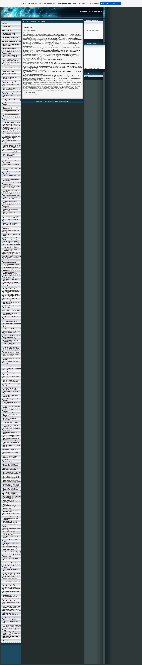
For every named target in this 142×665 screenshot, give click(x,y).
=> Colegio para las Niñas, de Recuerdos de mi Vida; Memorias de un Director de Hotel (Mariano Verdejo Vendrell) (12, 465)
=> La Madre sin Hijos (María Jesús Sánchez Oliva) (11, 514)
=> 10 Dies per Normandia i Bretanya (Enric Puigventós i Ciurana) (11, 284)
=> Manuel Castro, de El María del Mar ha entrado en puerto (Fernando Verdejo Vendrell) (11, 484)
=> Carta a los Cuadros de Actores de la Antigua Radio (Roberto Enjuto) (10, 107)
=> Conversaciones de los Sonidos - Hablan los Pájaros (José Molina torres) (11, 548)
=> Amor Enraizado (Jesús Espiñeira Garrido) (10, 510)
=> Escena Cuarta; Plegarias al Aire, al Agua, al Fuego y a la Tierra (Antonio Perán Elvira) (11, 246)
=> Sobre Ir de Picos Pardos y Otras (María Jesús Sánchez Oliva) (11, 442)
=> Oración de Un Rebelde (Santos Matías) (10, 78)
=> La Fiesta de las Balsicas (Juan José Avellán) (11, 355)
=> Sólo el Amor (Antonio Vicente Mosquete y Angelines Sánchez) (11, 130)
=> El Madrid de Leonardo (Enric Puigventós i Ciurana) (12, 599)
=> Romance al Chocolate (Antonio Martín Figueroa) (10, 522)
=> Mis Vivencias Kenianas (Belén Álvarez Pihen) (10, 224)
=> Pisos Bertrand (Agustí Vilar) (11, 581)
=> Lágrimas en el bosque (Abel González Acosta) (12, 183)
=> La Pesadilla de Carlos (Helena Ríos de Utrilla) (10, 457)
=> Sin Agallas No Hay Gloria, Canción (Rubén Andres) (11, 56)
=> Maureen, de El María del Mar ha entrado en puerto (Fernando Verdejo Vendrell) (11, 475)
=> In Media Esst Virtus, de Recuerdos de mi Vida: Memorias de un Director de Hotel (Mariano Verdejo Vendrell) (12, 470)
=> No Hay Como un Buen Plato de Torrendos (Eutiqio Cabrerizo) (12, 626)
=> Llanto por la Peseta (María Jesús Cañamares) (11, 429)
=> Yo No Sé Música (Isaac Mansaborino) (10, 299)
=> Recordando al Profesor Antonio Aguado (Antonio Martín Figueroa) (12, 269)
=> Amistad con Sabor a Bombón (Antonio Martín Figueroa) (10, 414)
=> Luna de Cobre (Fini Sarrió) (11, 422)
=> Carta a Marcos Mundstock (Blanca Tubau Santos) (11, 618)
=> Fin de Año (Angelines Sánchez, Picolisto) (10, 198)
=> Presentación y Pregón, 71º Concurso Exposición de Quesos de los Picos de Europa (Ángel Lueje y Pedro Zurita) (12, 145)
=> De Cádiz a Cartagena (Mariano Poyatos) (10, 460)
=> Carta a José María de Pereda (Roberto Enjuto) (10, 272)
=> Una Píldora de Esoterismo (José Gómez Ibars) (11, 70)
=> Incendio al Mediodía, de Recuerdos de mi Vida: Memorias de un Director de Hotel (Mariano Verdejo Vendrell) (12, 489)
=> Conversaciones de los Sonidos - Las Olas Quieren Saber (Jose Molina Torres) (10, 615)
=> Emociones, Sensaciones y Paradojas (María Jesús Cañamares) (11, 418)
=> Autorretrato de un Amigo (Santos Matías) (11, 165)
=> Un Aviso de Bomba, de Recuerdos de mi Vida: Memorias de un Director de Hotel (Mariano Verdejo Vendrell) (12, 494)
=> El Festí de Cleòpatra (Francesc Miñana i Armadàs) (11, 347)
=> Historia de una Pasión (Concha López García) (10, 261)
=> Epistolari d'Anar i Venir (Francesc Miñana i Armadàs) (11, 351)
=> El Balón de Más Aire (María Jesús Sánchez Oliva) (11, 336)
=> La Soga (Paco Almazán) (11, 158)
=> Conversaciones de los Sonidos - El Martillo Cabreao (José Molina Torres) (11, 499)
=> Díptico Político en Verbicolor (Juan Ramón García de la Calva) (12, 325)
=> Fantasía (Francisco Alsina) (11, 366)
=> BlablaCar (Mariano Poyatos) (12, 552)
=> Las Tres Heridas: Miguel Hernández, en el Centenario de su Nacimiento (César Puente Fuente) (12, 437)
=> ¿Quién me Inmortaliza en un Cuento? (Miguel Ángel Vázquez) (12, 333)
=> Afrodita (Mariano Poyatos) (11, 449)
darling (86, 76)
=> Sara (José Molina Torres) (11, 562)
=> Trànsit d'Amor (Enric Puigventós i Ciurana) (9, 584)
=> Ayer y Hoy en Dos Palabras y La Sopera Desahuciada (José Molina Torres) (12, 633)
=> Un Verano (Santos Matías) (11, 67)
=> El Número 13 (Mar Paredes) (12, 329)
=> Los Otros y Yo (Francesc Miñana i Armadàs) (11, 396)
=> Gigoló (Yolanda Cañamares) (12, 100)
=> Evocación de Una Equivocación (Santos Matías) (11, 89)
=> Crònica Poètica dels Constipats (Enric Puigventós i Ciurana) (11, 588)
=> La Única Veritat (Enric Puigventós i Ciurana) (10, 287)
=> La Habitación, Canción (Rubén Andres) (10, 52)
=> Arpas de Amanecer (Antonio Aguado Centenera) (12, 276)
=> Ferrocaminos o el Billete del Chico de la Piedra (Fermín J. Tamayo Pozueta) (12, 254)
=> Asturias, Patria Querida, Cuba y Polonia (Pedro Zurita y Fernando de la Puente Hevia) (11, 295)
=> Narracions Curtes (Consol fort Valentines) (11, 303)
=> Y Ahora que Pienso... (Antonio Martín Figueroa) (10, 596)
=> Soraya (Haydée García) (10, 321)
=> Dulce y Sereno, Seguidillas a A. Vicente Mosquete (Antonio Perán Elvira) (12, 258)
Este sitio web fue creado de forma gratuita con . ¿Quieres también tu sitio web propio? (71, 3)
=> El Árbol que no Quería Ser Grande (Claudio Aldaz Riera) (11, 607)
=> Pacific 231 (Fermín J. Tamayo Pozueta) (10, 250)
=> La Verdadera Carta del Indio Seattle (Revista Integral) (12, 150)
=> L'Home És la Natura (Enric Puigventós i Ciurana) (11, 573)
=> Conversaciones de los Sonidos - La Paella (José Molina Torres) (10, 507)
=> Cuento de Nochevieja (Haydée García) (10, 314)
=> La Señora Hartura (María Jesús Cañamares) (11, 265)
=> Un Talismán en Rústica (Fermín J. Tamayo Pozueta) (11, 242)
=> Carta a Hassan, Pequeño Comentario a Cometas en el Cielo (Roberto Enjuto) (11, 291)
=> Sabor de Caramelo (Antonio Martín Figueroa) (12, 529)
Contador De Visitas (94, 68)
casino (86, 68)
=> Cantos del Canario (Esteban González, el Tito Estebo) (12, 238)
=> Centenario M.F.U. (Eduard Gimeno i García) (11, 81)
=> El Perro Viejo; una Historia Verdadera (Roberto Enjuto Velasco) (11, 518)
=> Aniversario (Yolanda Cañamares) (9, 74)
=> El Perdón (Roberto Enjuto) (11, 310)
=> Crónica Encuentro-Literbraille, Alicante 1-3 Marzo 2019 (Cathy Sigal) (11, 533)
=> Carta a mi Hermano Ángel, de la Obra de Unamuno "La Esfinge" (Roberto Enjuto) (11, 137)
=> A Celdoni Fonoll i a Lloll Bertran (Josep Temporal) (10, 577)
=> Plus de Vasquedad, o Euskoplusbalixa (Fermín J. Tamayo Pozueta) (10, 340)
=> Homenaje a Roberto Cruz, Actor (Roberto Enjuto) (11, 111)
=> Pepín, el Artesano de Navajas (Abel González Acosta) (12, 194)
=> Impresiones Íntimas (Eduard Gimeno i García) (12, 92)
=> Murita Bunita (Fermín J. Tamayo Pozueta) (10, 344)
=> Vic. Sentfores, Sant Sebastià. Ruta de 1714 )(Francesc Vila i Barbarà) (10, 388)
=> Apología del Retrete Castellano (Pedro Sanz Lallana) (12, 59)
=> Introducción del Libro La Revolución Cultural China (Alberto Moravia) (10, 154)
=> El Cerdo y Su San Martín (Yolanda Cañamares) (11, 85)
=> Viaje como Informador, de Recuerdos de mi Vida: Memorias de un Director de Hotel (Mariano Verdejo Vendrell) (12, 479)
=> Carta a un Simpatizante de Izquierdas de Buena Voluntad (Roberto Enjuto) (11, 126)
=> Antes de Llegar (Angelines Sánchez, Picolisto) (11, 187)
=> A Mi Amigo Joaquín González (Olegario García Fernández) (10, 209)
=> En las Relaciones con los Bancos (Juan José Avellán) (11, 381)
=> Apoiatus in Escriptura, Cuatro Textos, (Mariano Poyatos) (10, 503)
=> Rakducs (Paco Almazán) (11, 133)
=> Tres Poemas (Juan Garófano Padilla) (9, 566)
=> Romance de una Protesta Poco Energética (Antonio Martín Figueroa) (12, 611)
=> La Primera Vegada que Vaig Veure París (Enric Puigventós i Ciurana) (12, 370)
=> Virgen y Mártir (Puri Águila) (11, 122)
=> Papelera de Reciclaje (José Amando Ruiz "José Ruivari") (11, 216)
